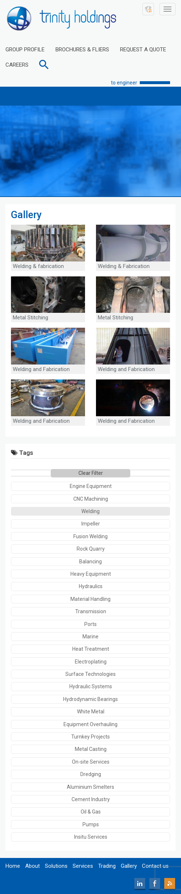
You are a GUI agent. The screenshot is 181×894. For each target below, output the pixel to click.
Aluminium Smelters (90, 787)
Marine (90, 636)
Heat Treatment (90, 649)
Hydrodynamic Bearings (90, 699)
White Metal (90, 711)
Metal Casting (91, 749)
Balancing (90, 561)
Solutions (56, 866)
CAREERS (16, 65)
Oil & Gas (91, 812)
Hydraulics (91, 586)
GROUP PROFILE (25, 49)
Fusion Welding (90, 536)
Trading (107, 866)
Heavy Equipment (90, 574)
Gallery (129, 866)
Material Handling (90, 599)
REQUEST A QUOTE (143, 49)
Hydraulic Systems (90, 686)
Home (12, 866)
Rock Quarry (91, 549)
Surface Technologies (90, 674)
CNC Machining (90, 499)
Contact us (155, 866)
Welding (90, 511)
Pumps (90, 824)
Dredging (90, 774)
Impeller (90, 524)
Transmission (90, 611)
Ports (90, 624)
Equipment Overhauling (90, 724)
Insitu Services (90, 837)
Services (83, 866)
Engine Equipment (91, 486)
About (32, 866)
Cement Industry (91, 799)
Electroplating (91, 662)
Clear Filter (90, 473)
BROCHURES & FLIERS (82, 49)
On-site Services (90, 762)
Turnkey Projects (90, 737)
